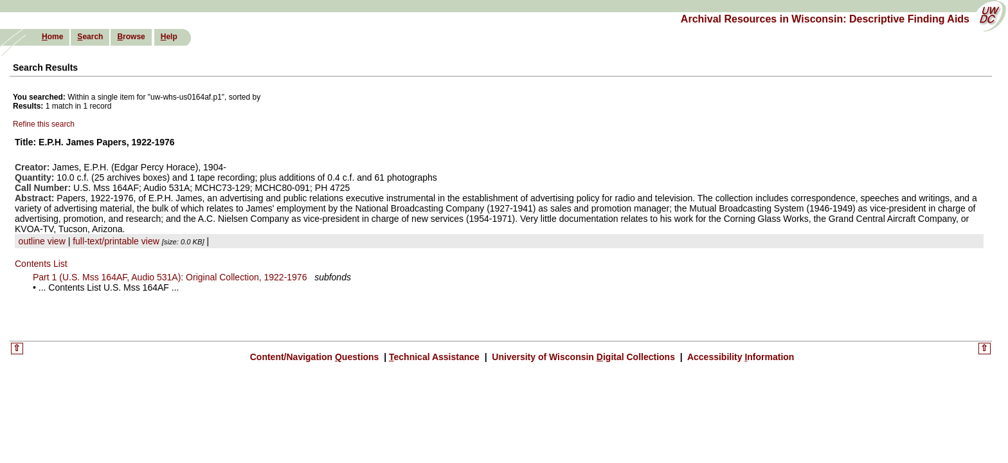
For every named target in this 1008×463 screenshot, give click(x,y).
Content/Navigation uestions (316, 357)
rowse (131, 36)
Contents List (41, 264)
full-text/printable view (116, 241)
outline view (42, 241)
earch (90, 36)
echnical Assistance (435, 357)
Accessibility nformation (740, 357)
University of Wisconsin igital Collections (583, 357)
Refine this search (44, 124)
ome (52, 36)
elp (169, 36)
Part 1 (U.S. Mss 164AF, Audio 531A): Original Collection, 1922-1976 (170, 277)
